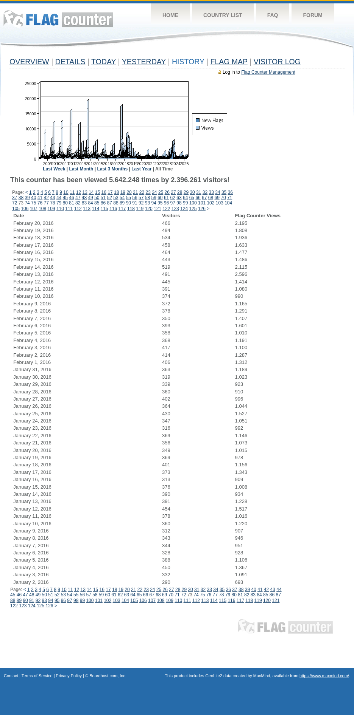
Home (170, 15)
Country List (222, 15)
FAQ (272, 15)
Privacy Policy (69, 675)
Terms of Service (37, 675)
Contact (11, 675)
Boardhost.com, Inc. (107, 675)
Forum (312, 15)
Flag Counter (58, 18)
